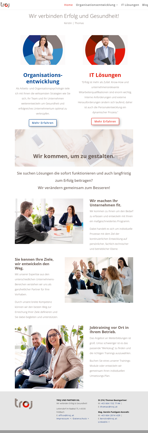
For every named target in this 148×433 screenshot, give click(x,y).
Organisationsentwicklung (95, 5)
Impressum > (63, 418)
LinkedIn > (104, 422)
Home (68, 5)
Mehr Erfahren (43, 123)
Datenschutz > (81, 418)
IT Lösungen (130, 5)
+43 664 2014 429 (110, 415)
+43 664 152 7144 (110, 403)
